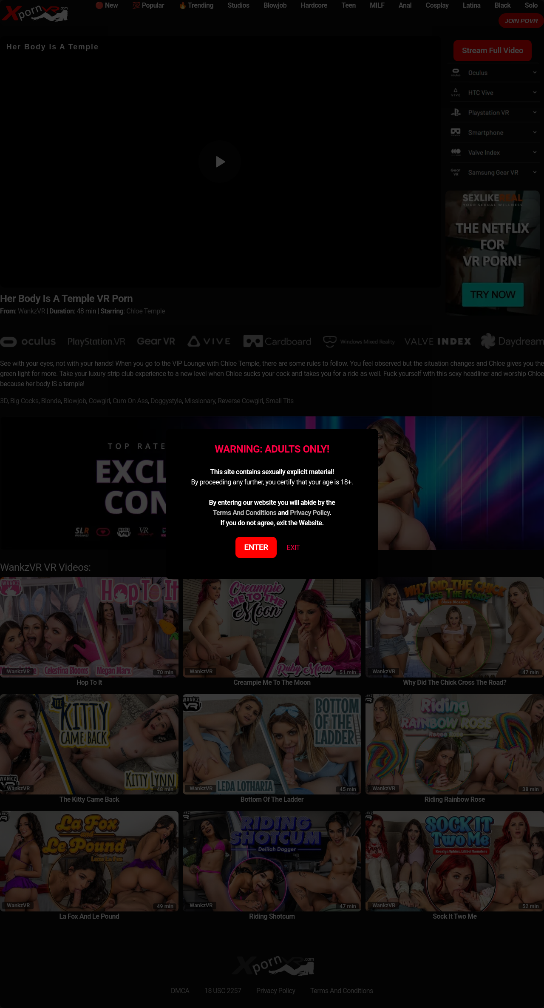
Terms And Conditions (244, 513)
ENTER (256, 547)
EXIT (293, 548)
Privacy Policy (309, 513)
